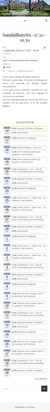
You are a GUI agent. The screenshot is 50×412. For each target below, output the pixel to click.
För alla (11, 71)
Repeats (7, 53)
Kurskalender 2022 (25, 71)
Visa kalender (41, 379)
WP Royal (31, 407)
